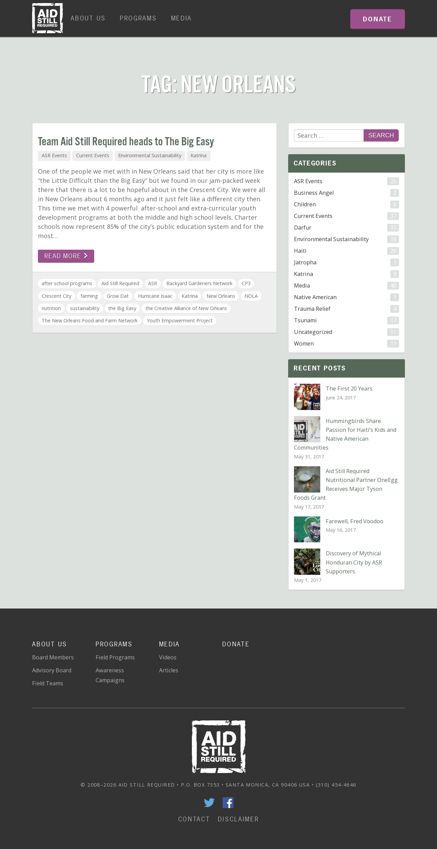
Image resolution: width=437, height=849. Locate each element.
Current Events (92, 155)
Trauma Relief (346, 309)
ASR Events (54, 155)
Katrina (199, 155)
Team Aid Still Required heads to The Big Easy (126, 142)
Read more (66, 256)
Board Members (53, 657)
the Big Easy (122, 308)
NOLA (251, 296)
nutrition (51, 308)
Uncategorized (346, 332)
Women (346, 344)
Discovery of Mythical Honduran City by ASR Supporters (354, 562)
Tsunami (346, 320)
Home (47, 18)
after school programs (67, 283)
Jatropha (346, 262)
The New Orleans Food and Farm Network (90, 320)
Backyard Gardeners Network (199, 283)
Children (346, 204)
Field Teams (47, 683)
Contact (194, 819)
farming (89, 296)
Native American (346, 297)
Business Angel (346, 193)
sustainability (84, 308)
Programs (138, 18)
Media (181, 18)
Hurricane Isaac (155, 296)
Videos (168, 657)
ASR (152, 283)
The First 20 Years (349, 388)
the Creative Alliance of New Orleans (186, 308)
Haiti (346, 251)
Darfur (346, 228)
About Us (88, 18)
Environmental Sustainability (149, 155)
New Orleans (221, 296)
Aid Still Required (120, 283)
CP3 (246, 283)
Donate (236, 644)
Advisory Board (51, 670)
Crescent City (56, 296)
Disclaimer (238, 819)
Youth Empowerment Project (180, 320)
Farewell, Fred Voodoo (354, 521)
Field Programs (115, 657)
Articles (168, 670)
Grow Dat (118, 296)
